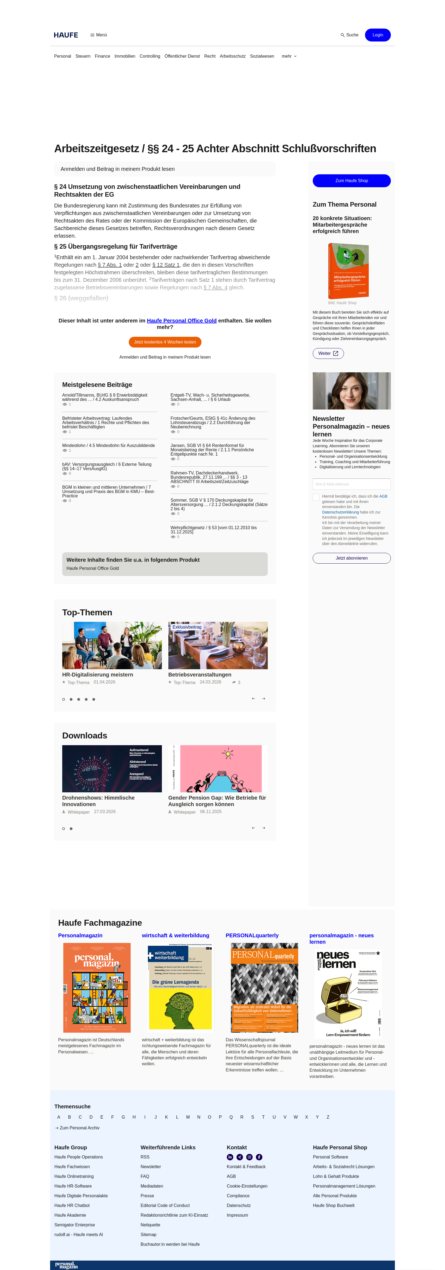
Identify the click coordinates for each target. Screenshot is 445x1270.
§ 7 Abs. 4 (216, 287)
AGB (383, 496)
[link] (62, 56)
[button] (99, 35)
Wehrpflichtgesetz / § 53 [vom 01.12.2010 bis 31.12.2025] (214, 530)
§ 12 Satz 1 (166, 265)
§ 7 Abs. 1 (110, 265)
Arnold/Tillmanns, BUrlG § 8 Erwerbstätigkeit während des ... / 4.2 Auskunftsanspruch (104, 397)
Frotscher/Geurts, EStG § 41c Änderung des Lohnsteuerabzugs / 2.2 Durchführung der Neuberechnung (213, 422)
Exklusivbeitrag (187, 627)
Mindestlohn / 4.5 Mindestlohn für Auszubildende (108, 445)
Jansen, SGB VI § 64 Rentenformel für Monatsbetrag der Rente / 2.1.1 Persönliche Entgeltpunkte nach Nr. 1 (212, 449)
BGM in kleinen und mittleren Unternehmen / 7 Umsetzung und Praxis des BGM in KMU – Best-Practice (108, 491)
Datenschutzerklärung (340, 512)
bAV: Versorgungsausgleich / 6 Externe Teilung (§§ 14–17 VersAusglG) (106, 466)
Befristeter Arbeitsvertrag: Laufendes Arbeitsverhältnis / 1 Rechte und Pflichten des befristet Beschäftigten (105, 422)
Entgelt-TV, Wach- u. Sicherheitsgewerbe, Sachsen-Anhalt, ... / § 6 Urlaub (210, 397)
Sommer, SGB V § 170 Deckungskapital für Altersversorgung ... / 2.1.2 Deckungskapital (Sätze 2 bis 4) (219, 504)
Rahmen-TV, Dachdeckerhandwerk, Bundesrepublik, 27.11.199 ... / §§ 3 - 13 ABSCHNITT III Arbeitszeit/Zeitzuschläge (210, 477)
